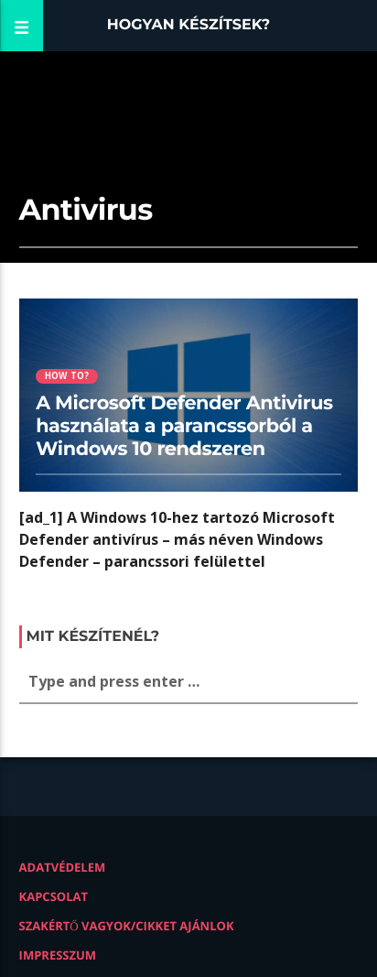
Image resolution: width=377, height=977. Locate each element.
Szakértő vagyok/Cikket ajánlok (126, 925)
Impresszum (58, 955)
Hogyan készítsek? (189, 25)
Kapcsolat (53, 896)
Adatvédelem (62, 867)
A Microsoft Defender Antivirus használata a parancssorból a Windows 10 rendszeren (184, 426)
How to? (67, 376)
